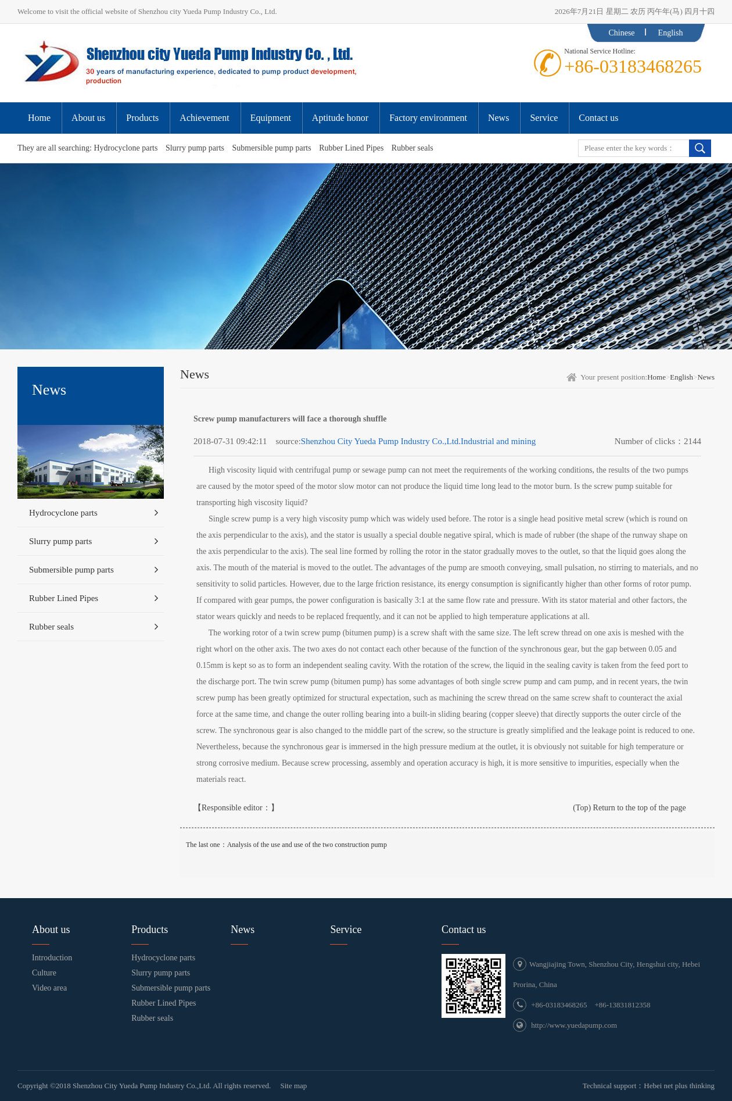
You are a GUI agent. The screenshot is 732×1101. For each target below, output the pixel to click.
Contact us (464, 929)
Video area (49, 988)
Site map (293, 1085)
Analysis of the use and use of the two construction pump (307, 845)
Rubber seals (412, 148)
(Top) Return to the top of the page (629, 807)
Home (656, 377)
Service (345, 929)
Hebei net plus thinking (679, 1085)
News (706, 377)
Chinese (621, 32)
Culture (44, 972)
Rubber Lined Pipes (351, 148)
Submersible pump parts (271, 148)
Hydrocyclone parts (125, 148)
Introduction (52, 957)
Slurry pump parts (195, 148)
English (670, 32)
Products (149, 929)
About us (51, 929)
